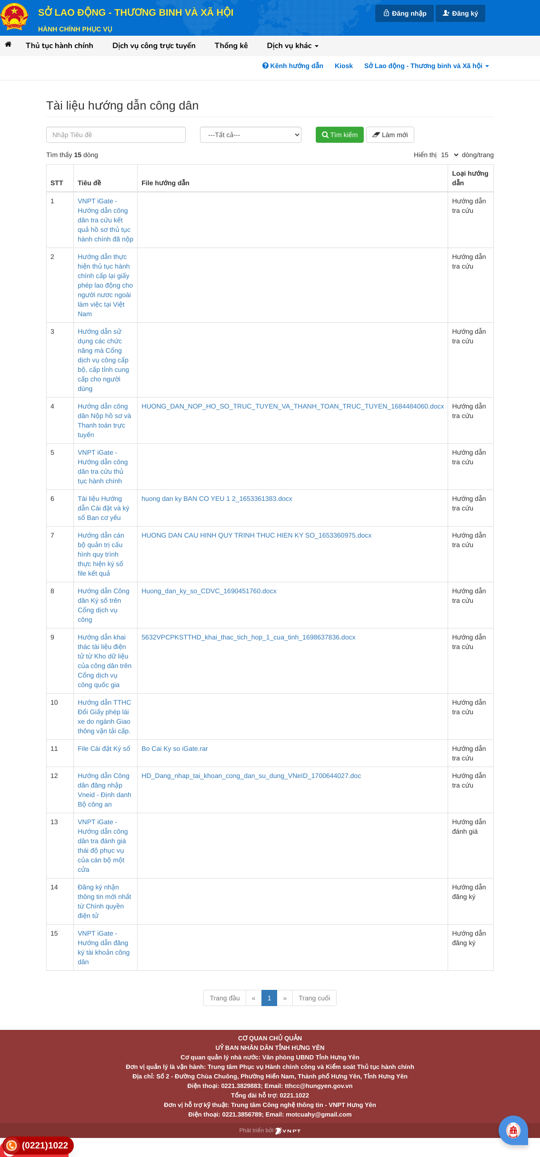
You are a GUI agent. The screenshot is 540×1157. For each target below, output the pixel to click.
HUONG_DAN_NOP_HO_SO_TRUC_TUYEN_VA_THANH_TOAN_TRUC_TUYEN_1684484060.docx (292, 406)
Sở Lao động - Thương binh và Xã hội (135, 13)
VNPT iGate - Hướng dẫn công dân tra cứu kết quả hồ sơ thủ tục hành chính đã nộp (105, 220)
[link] (38, 1145)
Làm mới (390, 135)
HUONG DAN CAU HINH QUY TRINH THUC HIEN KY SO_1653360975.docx (256, 535)
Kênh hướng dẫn (292, 66)
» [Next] (285, 998)
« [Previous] (254, 998)
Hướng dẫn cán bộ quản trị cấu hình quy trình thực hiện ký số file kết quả (101, 554)
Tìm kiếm (340, 135)
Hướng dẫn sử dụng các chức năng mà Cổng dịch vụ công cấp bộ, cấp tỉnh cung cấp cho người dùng (103, 360)
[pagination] (449, 154)
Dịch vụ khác (293, 45)
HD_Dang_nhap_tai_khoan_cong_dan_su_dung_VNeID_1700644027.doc (251, 775)
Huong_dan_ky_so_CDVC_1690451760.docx (208, 591)
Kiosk (344, 66)
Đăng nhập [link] (404, 13)
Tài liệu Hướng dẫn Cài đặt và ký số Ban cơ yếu (103, 508)
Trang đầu (225, 998)
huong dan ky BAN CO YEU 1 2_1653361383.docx (216, 498)
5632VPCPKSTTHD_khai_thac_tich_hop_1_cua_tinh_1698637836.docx (248, 637)
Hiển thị (425, 155)
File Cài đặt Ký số (104, 748)
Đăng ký (460, 13)
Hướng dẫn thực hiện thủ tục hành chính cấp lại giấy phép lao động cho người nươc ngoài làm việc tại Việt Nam (105, 285)
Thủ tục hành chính (59, 45)
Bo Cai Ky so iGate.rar (174, 748)
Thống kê (231, 45)
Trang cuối (314, 998)
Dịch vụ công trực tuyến (154, 45)
